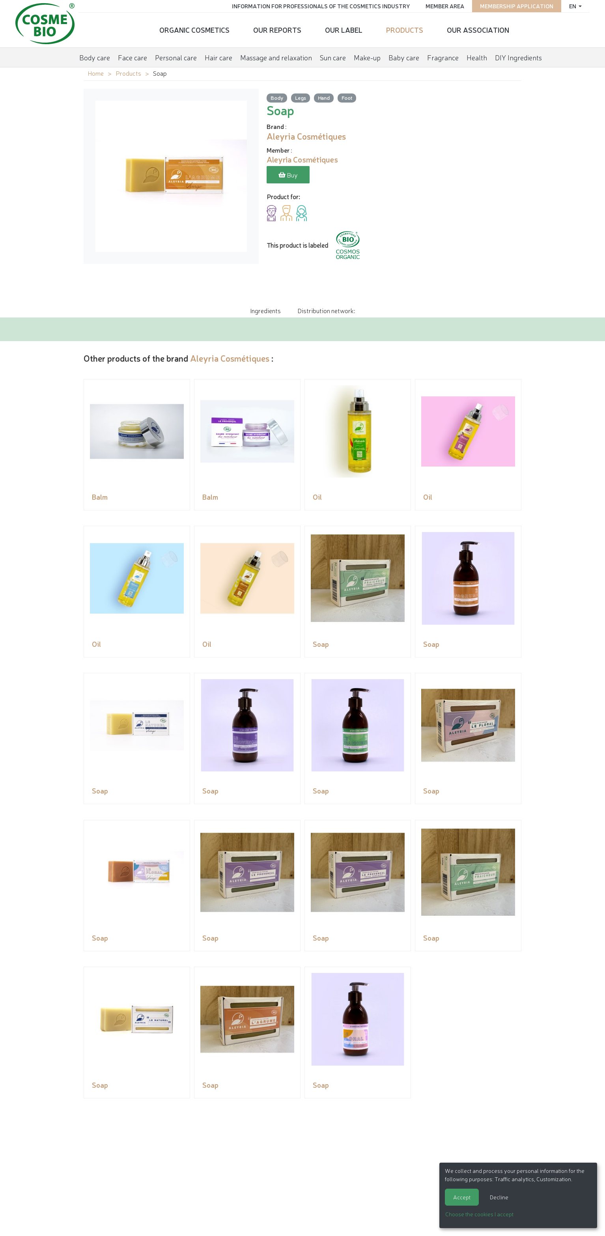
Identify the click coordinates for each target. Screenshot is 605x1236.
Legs (300, 97)
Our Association (478, 29)
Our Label (343, 29)
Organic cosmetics (194, 29)
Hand (324, 97)
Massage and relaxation (276, 57)
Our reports (277, 29)
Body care (94, 57)
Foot (347, 97)
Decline (499, 1197)
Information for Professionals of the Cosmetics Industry (320, 5)
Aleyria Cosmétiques (229, 358)
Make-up (367, 57)
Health (477, 57)
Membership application (516, 5)
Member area (444, 5)
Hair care (218, 57)
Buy (288, 175)
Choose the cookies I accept (479, 1213)
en (572, 5)
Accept (462, 1197)
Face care (132, 57)
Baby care (403, 57)
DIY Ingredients (518, 57)
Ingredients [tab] (265, 310)
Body (277, 97)
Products (404, 29)
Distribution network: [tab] (326, 310)
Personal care (176, 57)
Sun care (333, 57)
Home (96, 73)
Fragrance (443, 57)
